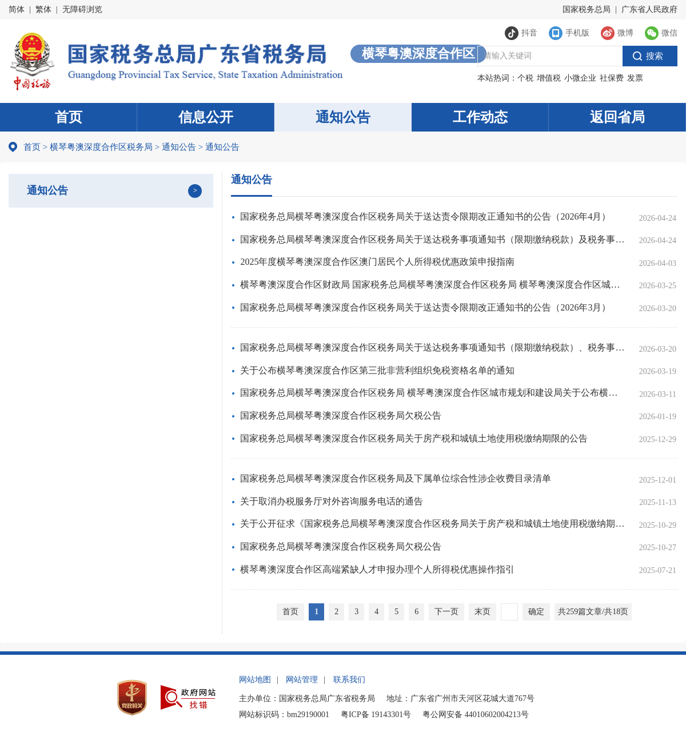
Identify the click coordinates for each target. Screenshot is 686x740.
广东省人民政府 (649, 9)
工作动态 (480, 117)
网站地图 (255, 679)
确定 (536, 611)
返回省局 (617, 117)
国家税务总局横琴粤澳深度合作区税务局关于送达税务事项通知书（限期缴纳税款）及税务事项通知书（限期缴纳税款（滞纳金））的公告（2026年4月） (433, 239)
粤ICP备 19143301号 (376, 714)
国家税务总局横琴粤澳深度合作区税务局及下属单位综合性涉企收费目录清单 (395, 478)
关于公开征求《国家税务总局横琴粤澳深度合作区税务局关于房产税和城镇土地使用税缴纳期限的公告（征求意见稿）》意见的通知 (433, 523)
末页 (482, 611)
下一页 (446, 611)
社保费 (612, 78)
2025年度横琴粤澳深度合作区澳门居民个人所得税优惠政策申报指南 (377, 261)
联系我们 (349, 679)
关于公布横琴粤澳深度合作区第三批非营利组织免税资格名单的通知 (377, 370)
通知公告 (343, 117)
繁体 (43, 9)
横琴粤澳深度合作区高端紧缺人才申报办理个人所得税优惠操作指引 (377, 569)
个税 (525, 78)
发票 (635, 78)
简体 (17, 9)
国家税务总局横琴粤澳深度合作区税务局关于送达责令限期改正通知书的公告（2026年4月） (425, 216)
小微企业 (580, 78)
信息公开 (205, 117)
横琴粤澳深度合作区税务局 (101, 147)
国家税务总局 (587, 9)
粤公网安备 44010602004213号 (475, 714)
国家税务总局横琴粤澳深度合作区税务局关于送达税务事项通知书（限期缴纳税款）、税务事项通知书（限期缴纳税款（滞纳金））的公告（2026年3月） (433, 347)
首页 (68, 117)
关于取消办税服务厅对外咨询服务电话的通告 (331, 501)
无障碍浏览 (82, 9)
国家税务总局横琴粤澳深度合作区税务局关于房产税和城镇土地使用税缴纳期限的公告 (414, 438)
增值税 (549, 78)
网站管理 (302, 679)
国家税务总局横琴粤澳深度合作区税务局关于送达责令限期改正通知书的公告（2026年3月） (425, 307)
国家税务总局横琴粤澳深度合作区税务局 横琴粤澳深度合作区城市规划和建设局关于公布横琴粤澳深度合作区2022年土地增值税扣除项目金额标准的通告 (433, 392)
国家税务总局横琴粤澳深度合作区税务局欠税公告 (340, 415)
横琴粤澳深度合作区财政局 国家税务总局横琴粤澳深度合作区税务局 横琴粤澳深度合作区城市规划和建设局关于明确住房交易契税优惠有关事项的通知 (433, 284)
